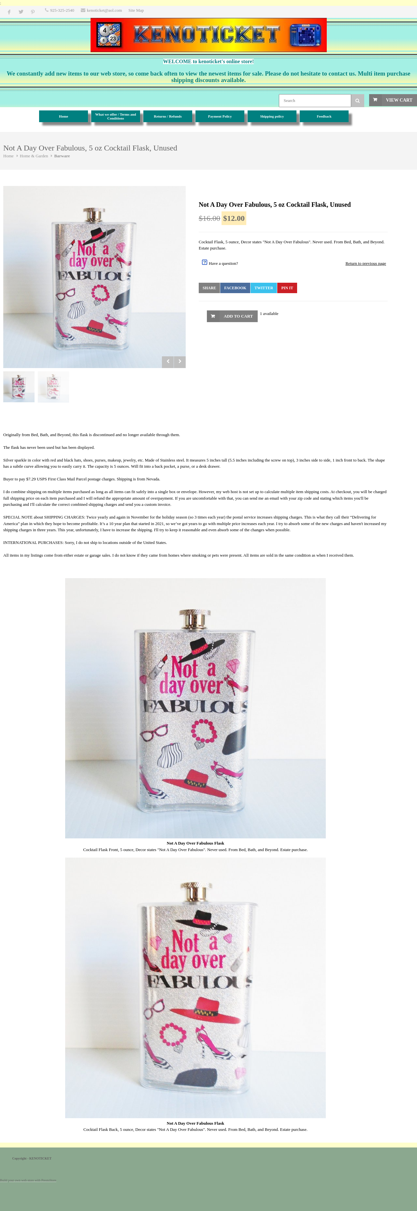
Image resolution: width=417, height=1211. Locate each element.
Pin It (287, 288)
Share (209, 288)
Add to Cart (238, 316)
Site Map (136, 10)
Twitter (263, 288)
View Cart (399, 100)
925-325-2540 (62, 10)
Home (8, 155)
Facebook (235, 288)
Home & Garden (34, 155)
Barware (62, 155)
